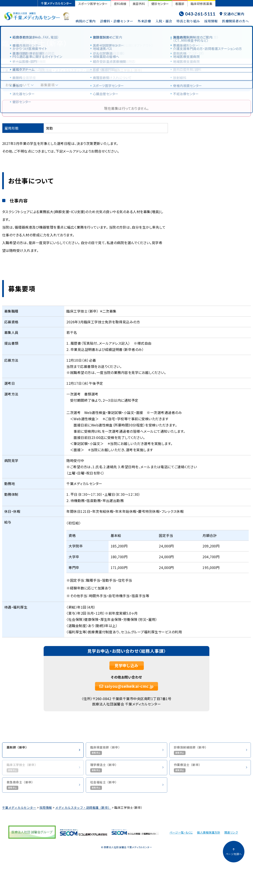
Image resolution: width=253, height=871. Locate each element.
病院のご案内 (86, 21)
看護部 (179, 4)
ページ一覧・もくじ (181, 836)
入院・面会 (163, 21)
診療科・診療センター (116, 21)
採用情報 (211, 21)
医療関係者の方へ (235, 21)
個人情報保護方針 (208, 836)
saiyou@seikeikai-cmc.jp (126, 686)
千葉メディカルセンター (56, 3)
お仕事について (17, 85)
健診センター (160, 4)
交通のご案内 (232, 13)
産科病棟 (120, 4)
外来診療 (144, 21)
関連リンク (231, 836)
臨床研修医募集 (201, 4)
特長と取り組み (188, 21)
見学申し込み (126, 665)
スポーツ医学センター (93, 4)
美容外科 (139, 4)
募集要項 (47, 85)
